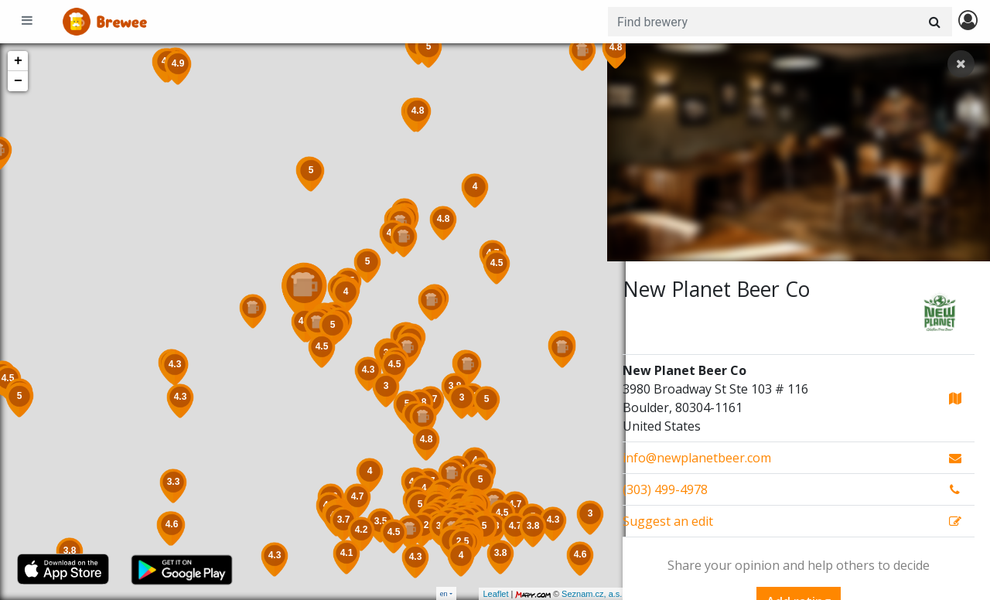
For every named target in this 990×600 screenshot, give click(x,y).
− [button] (18, 81)
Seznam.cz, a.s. (573, 593)
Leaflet (477, 593)
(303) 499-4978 (665, 489)
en (444, 593)
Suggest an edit (668, 521)
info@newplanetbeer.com (697, 457)
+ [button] (18, 61)
